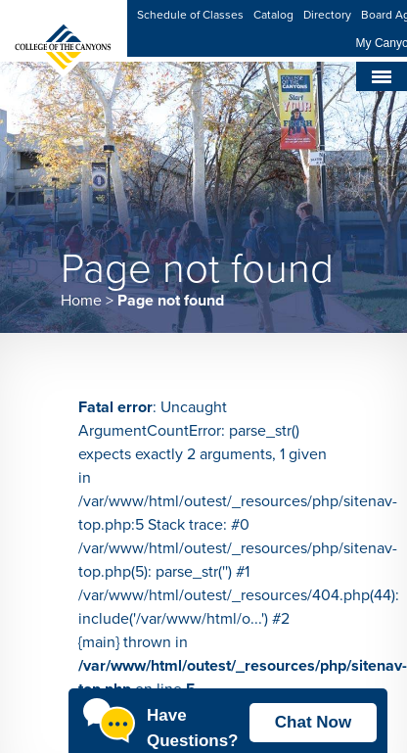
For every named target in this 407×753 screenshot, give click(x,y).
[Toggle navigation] (381, 76)
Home (81, 300)
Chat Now (313, 722)
